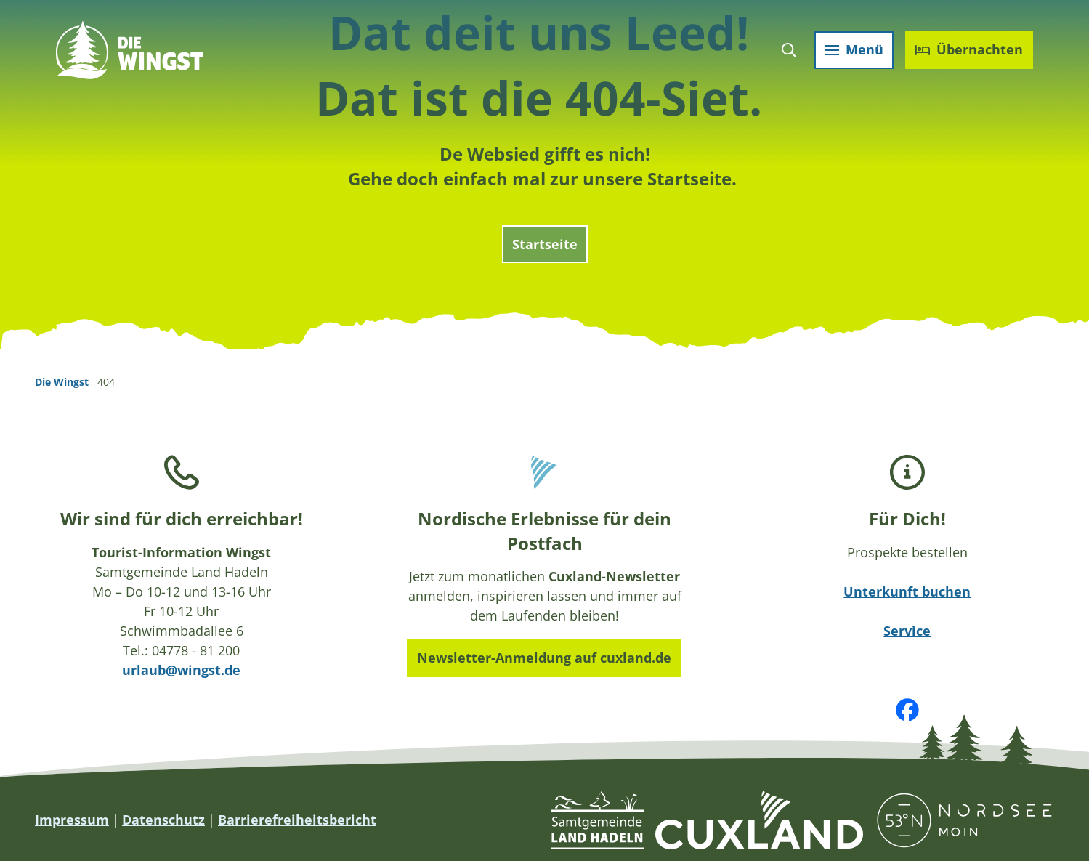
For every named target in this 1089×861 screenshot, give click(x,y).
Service (907, 630)
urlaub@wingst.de (181, 670)
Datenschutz (163, 819)
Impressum (72, 819)
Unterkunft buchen (907, 591)
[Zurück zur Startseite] (132, 52)
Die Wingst (62, 382)
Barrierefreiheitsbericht (297, 819)
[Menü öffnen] (851, 52)
